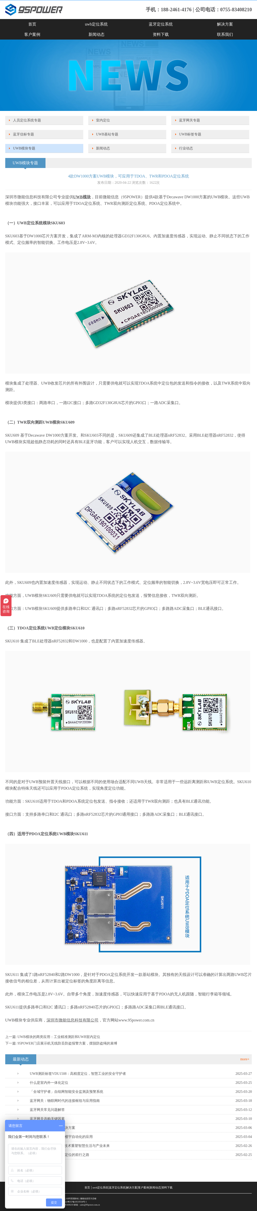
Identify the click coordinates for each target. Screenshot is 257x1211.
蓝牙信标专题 (23, 134)
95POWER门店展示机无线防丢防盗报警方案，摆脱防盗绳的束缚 (67, 1043)
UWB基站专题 (107, 134)
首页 (32, 24)
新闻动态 (96, 34)
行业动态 (186, 148)
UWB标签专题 (190, 134)
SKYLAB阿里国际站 (69, 1198)
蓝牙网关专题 (189, 120)
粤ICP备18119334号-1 (77, 1202)
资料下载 (161, 34)
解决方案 (225, 24)
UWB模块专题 (24, 148)
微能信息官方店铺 (88, 1198)
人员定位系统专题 (27, 120)
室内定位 (103, 120)
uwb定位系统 (96, 24)
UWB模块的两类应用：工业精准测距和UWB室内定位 (59, 1037)
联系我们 (225, 34)
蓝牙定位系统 (161, 24)
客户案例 (32, 34)
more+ (245, 1059)
